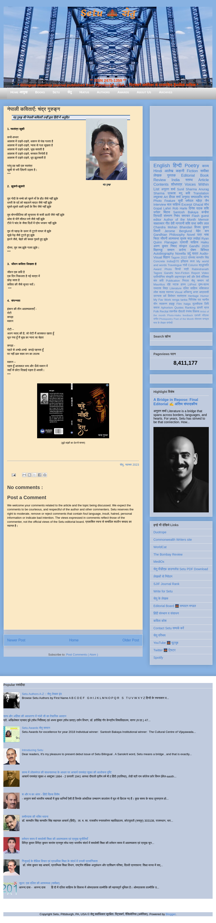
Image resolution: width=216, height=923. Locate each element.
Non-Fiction (182, 273)
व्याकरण (163, 303)
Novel (191, 234)
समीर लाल (203, 223)
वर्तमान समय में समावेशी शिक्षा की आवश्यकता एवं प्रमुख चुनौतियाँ (55, 839)
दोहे (168, 284)
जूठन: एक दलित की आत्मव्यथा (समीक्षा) (39, 883)
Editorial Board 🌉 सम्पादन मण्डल (174, 606)
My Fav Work (162, 299)
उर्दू (189, 253)
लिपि (206, 303)
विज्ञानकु (158, 250)
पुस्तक (171, 175)
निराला (185, 280)
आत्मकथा (173, 238)
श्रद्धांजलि (204, 265)
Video (205, 273)
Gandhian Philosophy (169, 234)
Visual (178, 292)
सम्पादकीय (196, 197)
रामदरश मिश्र (160, 288)
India (175, 180)
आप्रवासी (204, 292)
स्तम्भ (189, 180)
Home (74, 640)
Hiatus (84, 92)
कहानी (180, 171)
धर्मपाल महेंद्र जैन (197, 200)
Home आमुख (18, 92)
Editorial (188, 175)
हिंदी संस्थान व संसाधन (166, 613)
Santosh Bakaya (185, 212)
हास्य (183, 284)
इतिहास (184, 261)
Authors (103, 92)
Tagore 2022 (179, 257)
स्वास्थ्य (170, 292)
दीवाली (181, 311)
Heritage (193, 296)
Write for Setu (163, 591)
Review (159, 180)
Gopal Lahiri (162, 208)
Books (40, 92)
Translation (201, 193)
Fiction (192, 171)
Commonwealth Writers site (172, 539)
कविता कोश (159, 621)
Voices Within (197, 184)
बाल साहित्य (173, 204)
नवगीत (205, 299)
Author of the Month (180, 219)
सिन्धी (178, 269)
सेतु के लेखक (160, 598)
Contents (161, 184)
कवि (187, 193)
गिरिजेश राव (195, 299)
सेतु (70, 92)
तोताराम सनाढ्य (202, 319)
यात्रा (195, 253)
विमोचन (171, 296)
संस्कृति (169, 276)
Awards (123, 92)
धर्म (164, 296)
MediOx (158, 561)
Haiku (205, 242)
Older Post (130, 640)
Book (204, 175)
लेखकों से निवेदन (162, 576)
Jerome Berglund (178, 231)
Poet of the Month (184, 319)
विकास (196, 311)
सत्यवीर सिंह (202, 257)
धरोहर (156, 212)
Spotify (158, 657)
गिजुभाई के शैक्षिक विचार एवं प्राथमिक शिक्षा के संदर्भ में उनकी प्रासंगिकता (60, 861)
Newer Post (16, 640)
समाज (156, 307)
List (156, 189)
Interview (159, 204)
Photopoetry (166, 319)
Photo (168, 269)
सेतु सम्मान (197, 280)
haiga (187, 303)
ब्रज (206, 307)
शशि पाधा (190, 223)
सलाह (162, 292)
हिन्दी (177, 165)
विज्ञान (166, 257)
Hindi (157, 171)
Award (157, 269)
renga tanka (179, 299)
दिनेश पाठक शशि (199, 208)
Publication (173, 280)
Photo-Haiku (174, 315)
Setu (56, 92)
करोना (182, 250)
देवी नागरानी (177, 223)
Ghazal (198, 204)
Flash (195, 216)
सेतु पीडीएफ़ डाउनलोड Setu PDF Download (180, 569)
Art (166, 197)
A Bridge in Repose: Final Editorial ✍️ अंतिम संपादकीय (175, 402)
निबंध (177, 216)
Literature (176, 288)
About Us (144, 92)
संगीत (155, 319)
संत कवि (158, 280)
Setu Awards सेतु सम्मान (36, 728)
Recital (164, 311)
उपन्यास (157, 296)
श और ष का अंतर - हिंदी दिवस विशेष (40, 794)
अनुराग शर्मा (168, 189)
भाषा (206, 234)
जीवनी (163, 238)
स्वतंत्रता (181, 296)
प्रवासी (184, 242)
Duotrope (159, 532)
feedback (188, 315)
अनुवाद (186, 197)
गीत (167, 223)
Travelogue (175, 265)
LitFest (192, 284)
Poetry (191, 165)
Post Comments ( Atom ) (82, 654)
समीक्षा (204, 171)
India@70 (173, 261)
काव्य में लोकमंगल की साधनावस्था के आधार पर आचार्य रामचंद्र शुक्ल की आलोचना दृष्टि (67, 772)
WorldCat (159, 547)
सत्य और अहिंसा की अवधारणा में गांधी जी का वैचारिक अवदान (34, 716)
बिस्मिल (205, 250)
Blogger (171, 914)
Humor (204, 296)
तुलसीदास (197, 303)
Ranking (190, 307)
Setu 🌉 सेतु (107, 13)
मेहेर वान (202, 231)
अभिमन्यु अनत (190, 292)
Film (179, 303)
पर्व (207, 280)
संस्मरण (168, 216)
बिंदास (166, 212)
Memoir (203, 219)
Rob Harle (180, 208)
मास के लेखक (159, 322)
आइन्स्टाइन (180, 276)
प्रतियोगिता (159, 276)
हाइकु (172, 303)
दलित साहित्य (190, 288)
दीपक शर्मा (175, 197)
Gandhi (168, 273)
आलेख (168, 171)
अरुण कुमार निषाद (165, 246)
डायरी (200, 307)
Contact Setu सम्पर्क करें (168, 628)
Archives (165, 92)
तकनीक (173, 311)
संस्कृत (183, 246)
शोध (206, 204)
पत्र (199, 234)
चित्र (156, 238)
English (161, 165)
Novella (180, 253)
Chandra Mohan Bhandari (172, 227)
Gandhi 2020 (199, 246)
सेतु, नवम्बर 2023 (129, 464)
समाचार (186, 216)
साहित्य (194, 242)
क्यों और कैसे (193, 276)
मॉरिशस (205, 276)
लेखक (157, 175)
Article (203, 180)
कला (192, 261)
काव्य (205, 166)
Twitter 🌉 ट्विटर (164, 650)
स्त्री (186, 269)
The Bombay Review (167, 554)
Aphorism (167, 307)
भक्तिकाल (204, 288)
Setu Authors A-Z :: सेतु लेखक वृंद (42, 694)
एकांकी (197, 315)
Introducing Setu (32, 750)
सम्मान (170, 250)
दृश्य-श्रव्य (203, 284)
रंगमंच (189, 311)
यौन (155, 303)
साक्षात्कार (158, 223)
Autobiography (163, 253)
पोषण (193, 250)
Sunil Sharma (187, 189)
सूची (180, 200)
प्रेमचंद (191, 257)
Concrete (159, 261)
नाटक (176, 284)
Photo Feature (164, 200)
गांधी (185, 265)
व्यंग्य (206, 197)
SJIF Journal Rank (166, 584)
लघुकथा (157, 197)
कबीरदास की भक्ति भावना (35, 816)
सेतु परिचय (159, 635)
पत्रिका (205, 315)
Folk (156, 311)
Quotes (179, 307)
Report (195, 273)
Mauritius (159, 284)
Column (193, 265)
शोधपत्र (176, 184)
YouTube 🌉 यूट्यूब (165, 643)
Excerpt (186, 204)
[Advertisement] (181, 130)
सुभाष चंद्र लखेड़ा (190, 238)
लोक (155, 292)
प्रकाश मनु (175, 193)
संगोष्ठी (169, 322)
